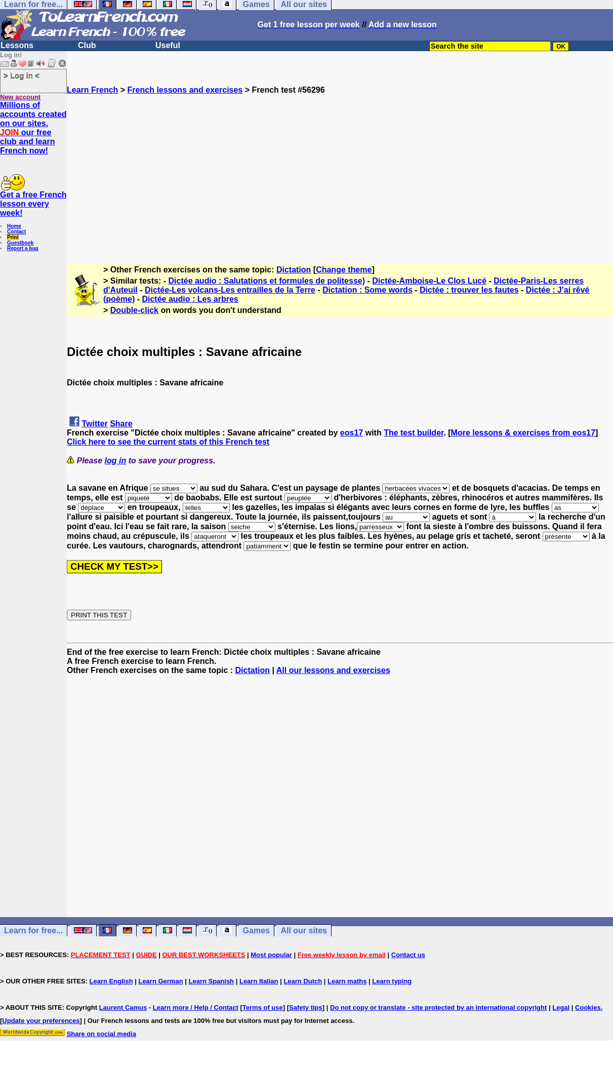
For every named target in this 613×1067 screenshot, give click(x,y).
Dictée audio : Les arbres (190, 299)
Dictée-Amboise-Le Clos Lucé (429, 280)
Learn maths (347, 981)
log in (116, 460)
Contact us (408, 955)
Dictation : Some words (367, 290)
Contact (16, 231)
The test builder (413, 432)
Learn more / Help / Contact (195, 1007)
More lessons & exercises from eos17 (523, 432)
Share (121, 423)
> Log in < (21, 75)
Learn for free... (33, 930)
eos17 (351, 432)
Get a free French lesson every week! (33, 203)
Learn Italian (258, 981)
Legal (560, 1007)
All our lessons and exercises (333, 670)
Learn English (111, 981)
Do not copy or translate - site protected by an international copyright (438, 1007)
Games (256, 930)
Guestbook (20, 243)
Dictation (293, 269)
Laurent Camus (123, 1007)
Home (14, 226)
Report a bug (22, 248)
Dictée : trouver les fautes (469, 290)
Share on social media (101, 1034)
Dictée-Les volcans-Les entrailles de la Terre (230, 290)
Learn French (92, 90)
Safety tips (305, 1007)
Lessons (17, 45)
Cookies (588, 1007)
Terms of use (262, 1007)
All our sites (303, 930)
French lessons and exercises (185, 90)
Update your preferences (40, 1020)
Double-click (134, 310)
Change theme (344, 269)
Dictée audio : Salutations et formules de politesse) (267, 280)
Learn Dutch (302, 981)
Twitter (94, 423)
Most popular (271, 955)
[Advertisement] (340, 165)
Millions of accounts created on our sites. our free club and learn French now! (33, 128)
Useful (167, 45)
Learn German (160, 981)
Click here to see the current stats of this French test (168, 442)
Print (13, 237)
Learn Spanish (211, 981)
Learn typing (392, 981)
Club (87, 45)
